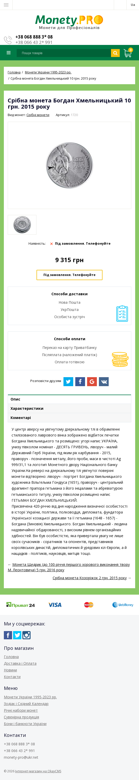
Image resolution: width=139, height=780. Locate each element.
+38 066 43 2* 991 (34, 42)
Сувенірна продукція (21, 717)
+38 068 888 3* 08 (34, 37)
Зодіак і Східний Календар (26, 703)
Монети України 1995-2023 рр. (30, 697)
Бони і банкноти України (25, 723)
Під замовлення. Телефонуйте (69, 275)
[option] (22, 225)
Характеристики (27, 408)
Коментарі (21, 417)
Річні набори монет (21, 710)
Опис (15, 399)
